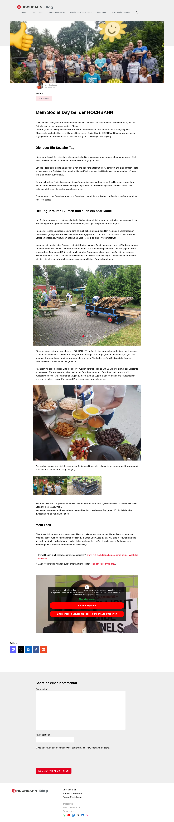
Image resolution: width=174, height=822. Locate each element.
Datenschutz (69, 811)
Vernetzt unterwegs (57, 12)
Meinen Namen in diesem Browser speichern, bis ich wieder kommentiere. (73, 748)
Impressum (68, 804)
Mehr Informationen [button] (87, 599)
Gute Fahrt (101, 12)
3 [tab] (91, 336)
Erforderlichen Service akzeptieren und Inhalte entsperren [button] (87, 614)
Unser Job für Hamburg (121, 12)
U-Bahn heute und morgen (80, 12)
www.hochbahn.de (71, 807)
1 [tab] (83, 336)
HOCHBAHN (35, 7)
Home (23, 12)
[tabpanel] (87, 305)
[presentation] (55, 759)
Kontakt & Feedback (72, 793)
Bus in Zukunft (38, 12)
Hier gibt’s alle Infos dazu (103, 564)
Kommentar (42, 689)
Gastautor (53, 85)
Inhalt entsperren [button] (87, 605)
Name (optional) (43, 735)
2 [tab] (87, 336)
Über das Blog (69, 790)
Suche (137, 12)
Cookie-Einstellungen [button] (73, 797)
